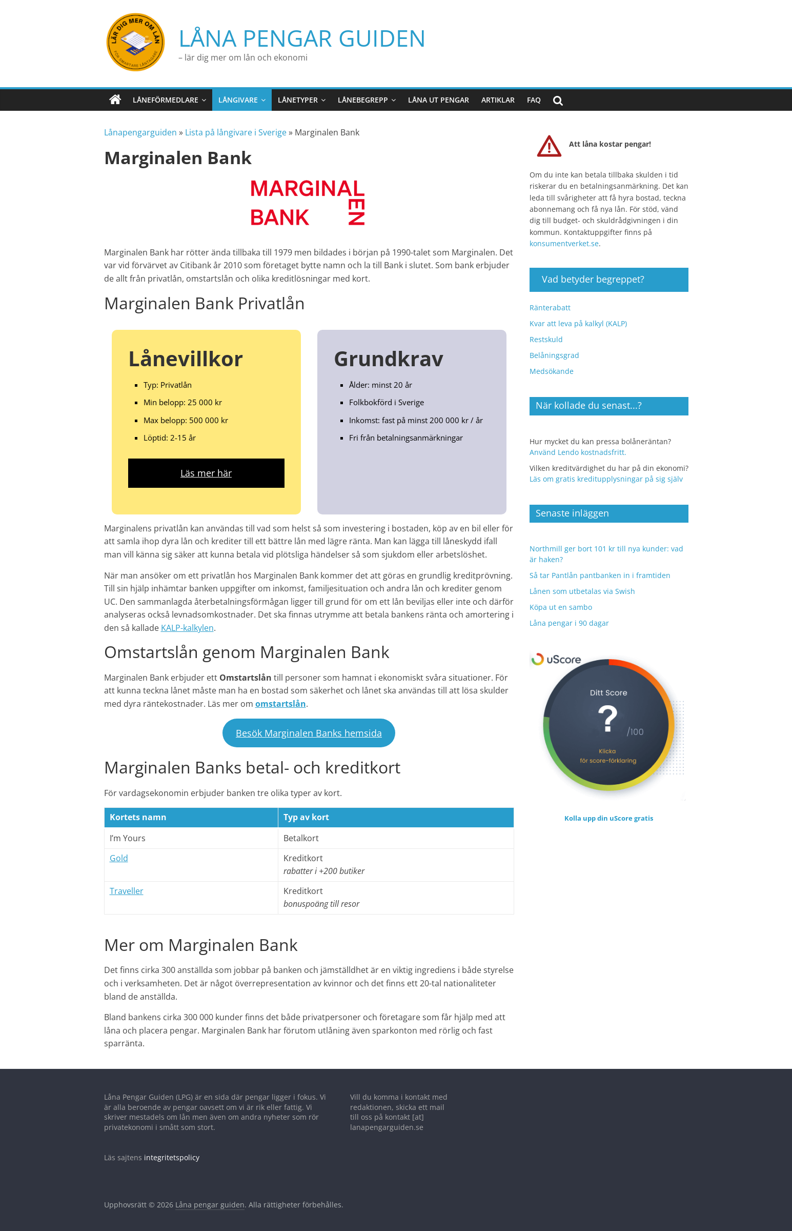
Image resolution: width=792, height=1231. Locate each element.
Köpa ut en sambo (561, 601)
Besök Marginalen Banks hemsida (309, 727)
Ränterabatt (550, 302)
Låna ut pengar (438, 94)
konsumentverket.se (564, 238)
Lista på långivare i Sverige (236, 127)
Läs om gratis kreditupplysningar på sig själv (606, 473)
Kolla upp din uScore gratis (608, 812)
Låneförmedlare (165, 94)
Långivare (238, 94)
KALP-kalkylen (187, 622)
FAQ (534, 94)
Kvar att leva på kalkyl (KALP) (578, 318)
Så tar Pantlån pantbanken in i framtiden (600, 569)
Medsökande (552, 365)
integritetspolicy (171, 1152)
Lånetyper (298, 94)
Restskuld (546, 334)
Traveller (127, 885)
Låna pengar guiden (241, 34)
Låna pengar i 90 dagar (569, 617)
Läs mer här (206, 467)
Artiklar (498, 94)
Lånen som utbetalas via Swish (582, 585)
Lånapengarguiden (140, 127)
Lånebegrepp (363, 94)
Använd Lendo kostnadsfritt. (578, 446)
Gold (119, 852)
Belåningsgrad (554, 349)
